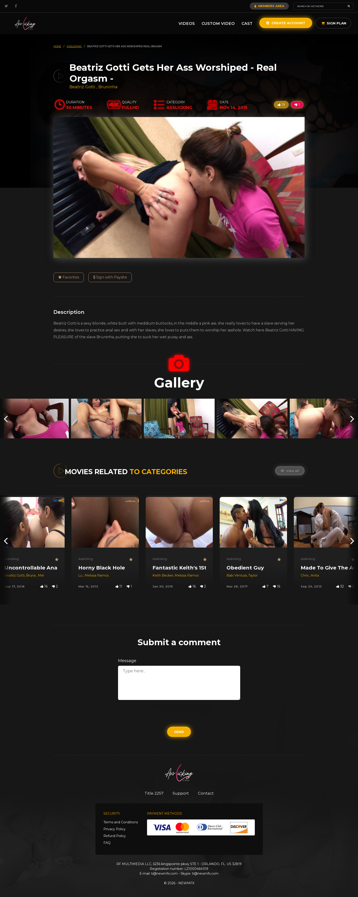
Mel (41, 575)
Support (181, 793)
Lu (80, 575)
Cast (247, 23)
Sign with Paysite (110, 277)
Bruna (31, 575)
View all (290, 471)
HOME (57, 46)
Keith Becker (163, 575)
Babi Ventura (236, 575)
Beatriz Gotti (82, 86)
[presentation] (5, 418)
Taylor (253, 575)
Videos (187, 23)
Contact (206, 793)
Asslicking (11, 559)
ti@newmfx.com (164, 873)
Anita (315, 575)
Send (179, 732)
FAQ (107, 843)
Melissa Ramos (97, 575)
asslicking (74, 46)
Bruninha (108, 86)
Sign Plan (333, 23)
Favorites (68, 277)
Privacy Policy (114, 829)
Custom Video (218, 23)
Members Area (269, 6)
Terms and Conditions (120, 822)
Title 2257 (154, 793)
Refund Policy (114, 836)
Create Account (285, 23)
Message (127, 660)
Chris (305, 575)
